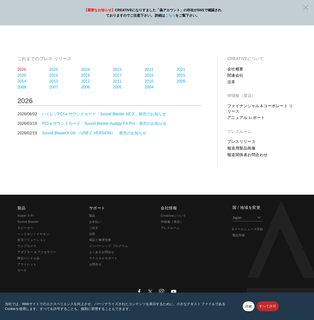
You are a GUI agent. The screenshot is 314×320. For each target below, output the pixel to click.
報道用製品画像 (241, 148)
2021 (181, 69)
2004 (149, 87)
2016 (149, 75)
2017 (117, 75)
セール (22, 270)
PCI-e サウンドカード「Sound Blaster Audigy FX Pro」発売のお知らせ (104, 123)
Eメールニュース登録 (247, 229)
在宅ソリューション (31, 240)
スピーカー (25, 228)
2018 (85, 75)
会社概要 (235, 69)
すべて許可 (267, 306)
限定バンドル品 (28, 258)
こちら (170, 15)
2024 (85, 69)
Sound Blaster (28, 222)
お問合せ (95, 264)
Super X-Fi (25, 215)
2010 (149, 81)
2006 (85, 87)
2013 (53, 81)
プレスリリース (241, 141)
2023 (117, 69)
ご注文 (94, 228)
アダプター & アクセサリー (37, 252)
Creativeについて (245, 59)
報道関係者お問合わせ (247, 155)
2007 (53, 87)
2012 (85, 81)
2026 (21, 69)
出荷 (92, 234)
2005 (117, 87)
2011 (117, 81)
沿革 (231, 82)
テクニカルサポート (103, 258)
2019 (53, 75)
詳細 (248, 306)
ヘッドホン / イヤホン (33, 234)
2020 (21, 75)
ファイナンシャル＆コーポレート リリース (260, 108)
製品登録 (238, 235)
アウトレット (26, 264)
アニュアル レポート (246, 118)
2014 (21, 81)
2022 (149, 69)
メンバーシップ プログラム (108, 246)
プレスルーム (239, 131)
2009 (181, 81)
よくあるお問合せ (102, 252)
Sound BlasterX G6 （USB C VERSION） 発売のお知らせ (94, 133)
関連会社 (235, 75)
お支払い (95, 222)
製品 (92, 215)
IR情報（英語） (241, 96)
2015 (181, 75)
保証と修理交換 (100, 240)
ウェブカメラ (26, 246)
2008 (21, 87)
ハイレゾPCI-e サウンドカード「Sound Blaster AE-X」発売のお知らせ (104, 114)
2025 (53, 69)
